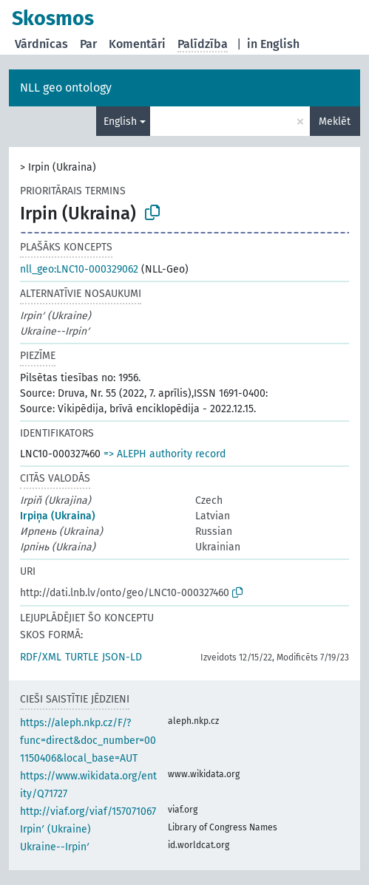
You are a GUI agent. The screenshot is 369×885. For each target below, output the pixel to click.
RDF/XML (40, 657)
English (120, 121)
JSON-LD (122, 657)
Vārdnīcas (41, 44)
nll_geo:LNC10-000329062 (79, 269)
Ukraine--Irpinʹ (54, 847)
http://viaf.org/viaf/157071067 (88, 811)
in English (273, 44)
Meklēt (335, 121)
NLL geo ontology (66, 88)
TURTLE (81, 657)
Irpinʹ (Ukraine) (55, 829)
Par (88, 44)
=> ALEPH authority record (165, 454)
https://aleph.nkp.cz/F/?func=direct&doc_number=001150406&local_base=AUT (88, 741)
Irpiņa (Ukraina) (57, 516)
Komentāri (137, 44)
